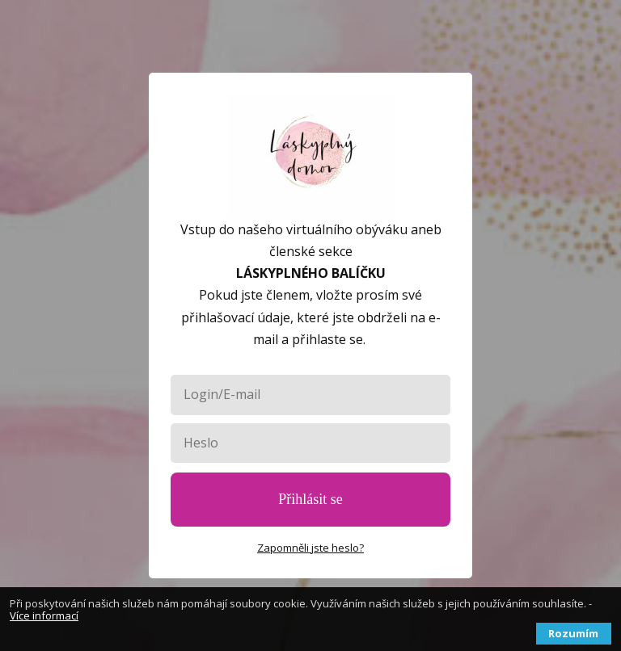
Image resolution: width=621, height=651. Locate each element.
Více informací (44, 615)
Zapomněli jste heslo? (310, 547)
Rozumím (573, 633)
